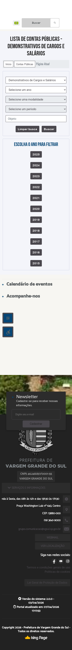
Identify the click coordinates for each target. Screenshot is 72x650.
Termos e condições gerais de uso (48, 567)
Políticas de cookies (57, 571)
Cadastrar (36, 423)
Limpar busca (27, 129)
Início (8, 64)
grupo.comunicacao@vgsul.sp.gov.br (39, 529)
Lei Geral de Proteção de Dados (47, 582)
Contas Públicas (24, 64)
